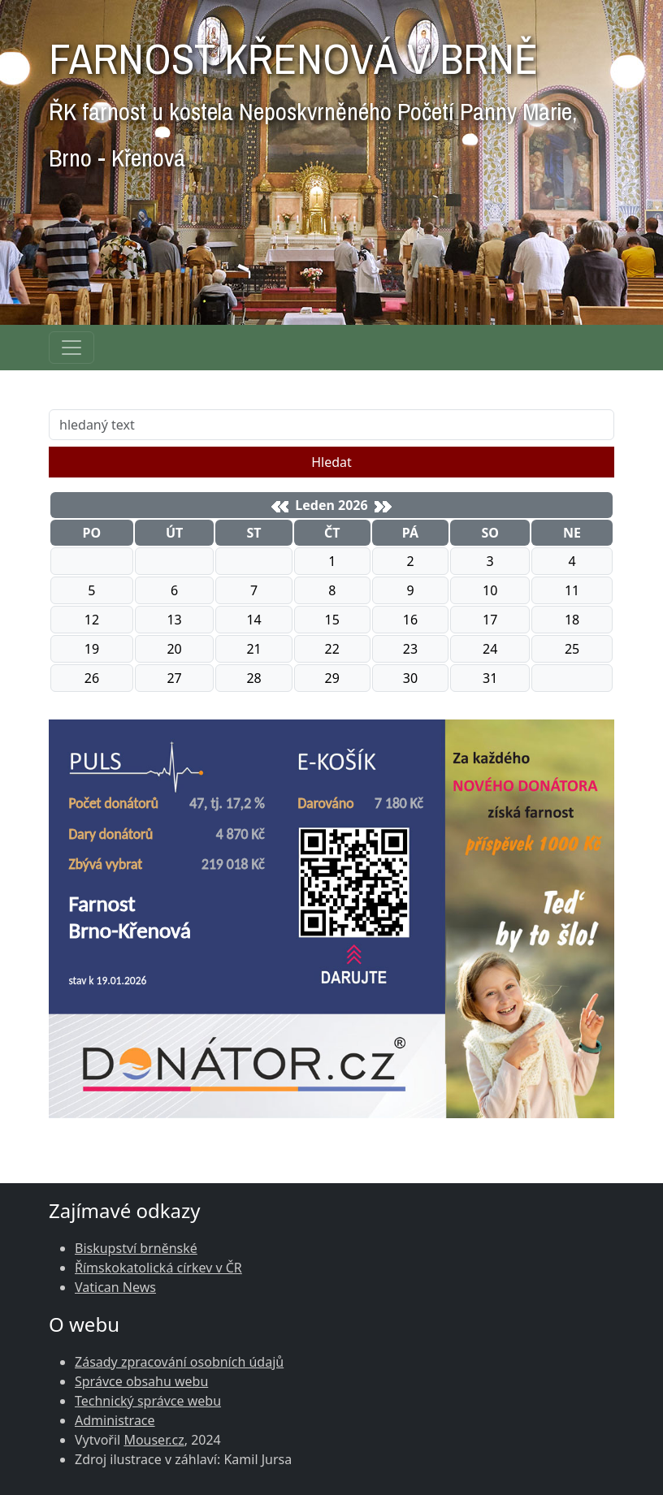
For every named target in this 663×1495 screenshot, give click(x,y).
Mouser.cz (154, 1440)
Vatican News (115, 1287)
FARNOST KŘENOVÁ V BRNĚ (313, 97)
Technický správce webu (148, 1401)
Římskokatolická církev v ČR (158, 1268)
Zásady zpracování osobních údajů (179, 1362)
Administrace (115, 1420)
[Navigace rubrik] (71, 347)
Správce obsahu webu (141, 1381)
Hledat (331, 462)
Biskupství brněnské (136, 1248)
